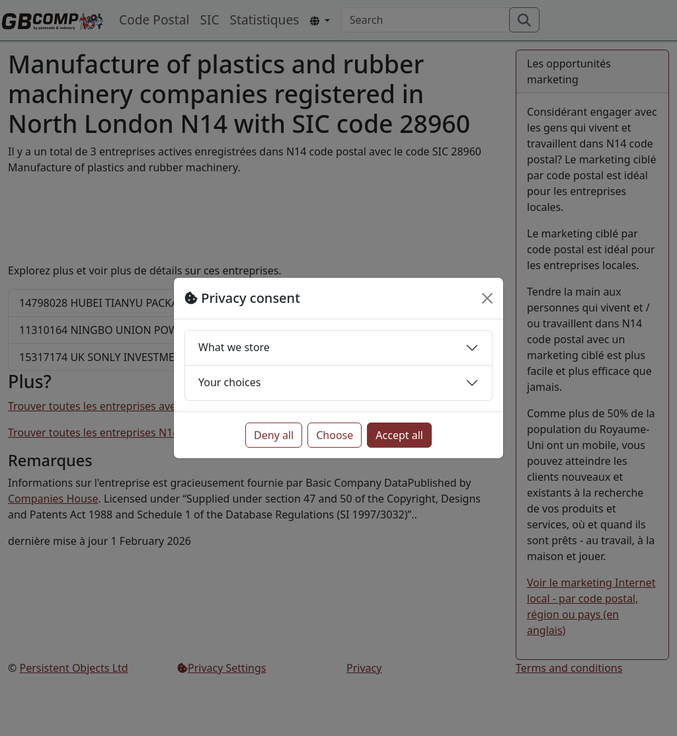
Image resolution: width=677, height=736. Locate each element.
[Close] (487, 298)
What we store (234, 347)
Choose (334, 435)
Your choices (229, 382)
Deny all (274, 435)
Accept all (399, 435)
